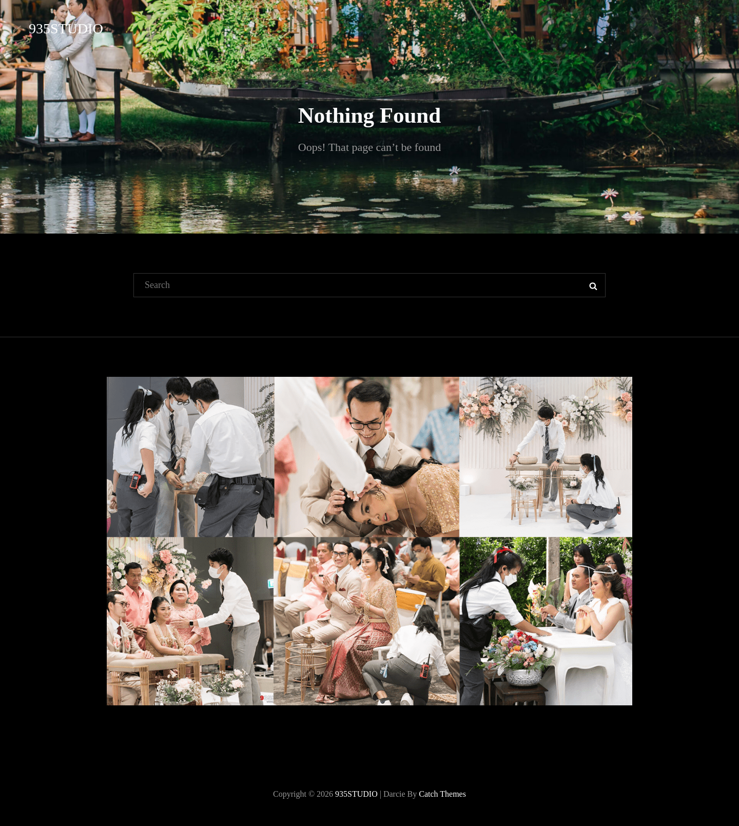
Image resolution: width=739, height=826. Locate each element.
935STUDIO (66, 28)
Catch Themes (442, 794)
